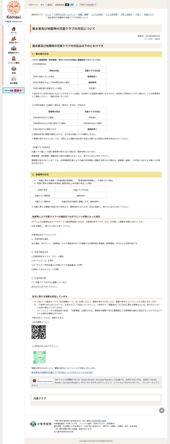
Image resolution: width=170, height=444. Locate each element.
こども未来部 (97, 14)
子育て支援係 (126, 14)
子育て (138, 14)
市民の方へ (14, 42)
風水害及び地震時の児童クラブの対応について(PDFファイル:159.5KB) (62, 372)
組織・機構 (83, 14)
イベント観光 (13, 62)
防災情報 (14, 83)
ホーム (14, 32)
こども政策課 (111, 14)
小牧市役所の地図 (98, 420)
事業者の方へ (13, 52)
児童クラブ (149, 14)
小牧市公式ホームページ (64, 14)
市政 (14, 72)
